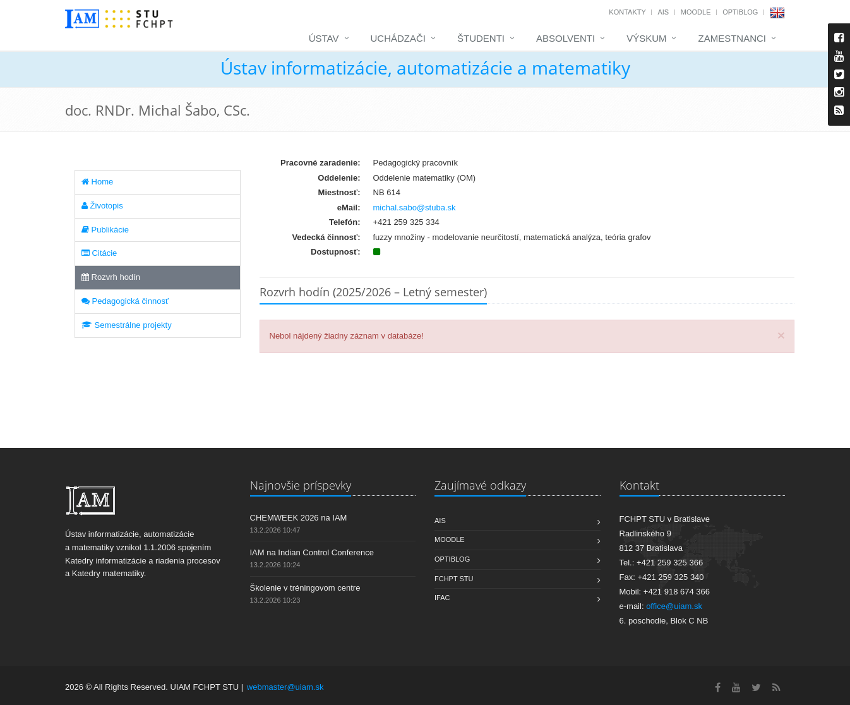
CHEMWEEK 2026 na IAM (298, 517)
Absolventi (565, 38)
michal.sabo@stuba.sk (414, 207)
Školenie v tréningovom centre (305, 588)
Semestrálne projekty (126, 325)
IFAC (442, 597)
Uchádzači (398, 38)
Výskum (646, 38)
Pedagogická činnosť (125, 301)
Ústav (324, 38)
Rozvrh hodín (110, 277)
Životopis (102, 205)
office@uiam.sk (674, 606)
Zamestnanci (732, 38)
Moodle (696, 12)
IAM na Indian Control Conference (312, 552)
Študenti (481, 38)
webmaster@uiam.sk (285, 687)
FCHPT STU (454, 578)
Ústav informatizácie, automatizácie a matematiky (425, 68)
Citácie (99, 253)
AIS (663, 12)
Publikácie (105, 229)
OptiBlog (740, 12)
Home (97, 181)
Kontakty (627, 12)
